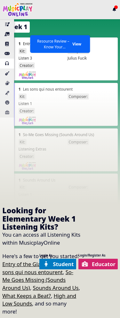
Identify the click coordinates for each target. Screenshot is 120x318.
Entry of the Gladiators (30, 264)
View (76, 43)
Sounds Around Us (55, 287)
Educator (99, 264)
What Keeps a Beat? (26, 295)
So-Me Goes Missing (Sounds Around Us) (37, 279)
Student (58, 264)
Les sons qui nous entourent (35, 268)
